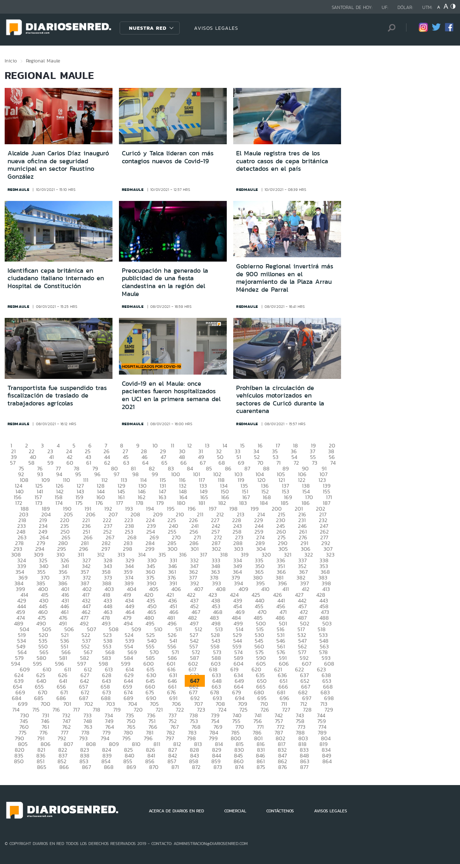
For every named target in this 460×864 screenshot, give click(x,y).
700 (45, 704)
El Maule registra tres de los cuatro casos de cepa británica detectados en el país (282, 161)
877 (304, 767)
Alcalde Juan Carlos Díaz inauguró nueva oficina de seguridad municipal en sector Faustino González (58, 165)
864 (327, 761)
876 (282, 767)
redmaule (18, 189)
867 (86, 767)
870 (153, 767)
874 (239, 767)
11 (172, 445)
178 (139, 503)
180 (181, 503)
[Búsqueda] (390, 28)
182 (222, 503)
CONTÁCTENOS (280, 811)
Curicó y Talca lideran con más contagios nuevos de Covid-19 (167, 157)
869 (131, 767)
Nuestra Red (147, 28)
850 (19, 761)
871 (175, 767)
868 (109, 767)
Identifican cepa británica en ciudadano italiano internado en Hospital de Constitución (56, 278)
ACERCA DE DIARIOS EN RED (176, 811)
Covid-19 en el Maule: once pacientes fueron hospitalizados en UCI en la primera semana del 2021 (171, 395)
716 (56, 709)
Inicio (11, 60)
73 (314, 462)
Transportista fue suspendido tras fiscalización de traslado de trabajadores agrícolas (57, 395)
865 (41, 767)
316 (183, 554)
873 (217, 767)
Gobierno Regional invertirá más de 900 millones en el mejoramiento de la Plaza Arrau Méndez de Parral (284, 278)
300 (172, 549)
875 (261, 767)
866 (64, 767)
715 (36, 709)
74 (333, 462)
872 (196, 767)
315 (162, 554)
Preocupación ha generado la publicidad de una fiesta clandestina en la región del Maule (165, 282)
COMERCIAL (235, 811)
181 (201, 503)
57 (12, 462)
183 (243, 503)
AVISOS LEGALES (216, 28)
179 (160, 503)
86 (228, 468)
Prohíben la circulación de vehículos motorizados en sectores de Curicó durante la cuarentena (280, 399)
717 (76, 709)
